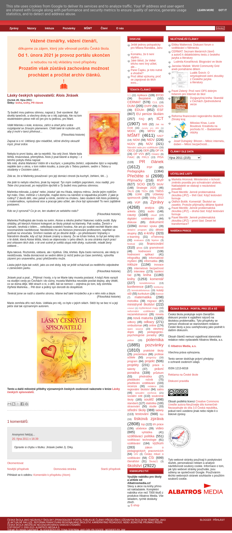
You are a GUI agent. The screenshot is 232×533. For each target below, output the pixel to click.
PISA (160, 157)
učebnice (141, 428)
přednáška (145, 376)
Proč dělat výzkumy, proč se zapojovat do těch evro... (146, 79)
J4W (123, 530)
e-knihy (149, 233)
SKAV (160, 184)
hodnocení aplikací (140, 254)
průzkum (158, 372)
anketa (131, 211)
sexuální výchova (145, 392)
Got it (222, 10)
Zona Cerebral (70, 530)
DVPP (148, 106)
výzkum (158, 443)
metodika (132, 301)
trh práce (158, 424)
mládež (130, 308)
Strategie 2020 (146, 187)
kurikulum (144, 293)
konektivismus (147, 283)
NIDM (136, 140)
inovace (159, 264)
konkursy (159, 287)
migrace (152, 301)
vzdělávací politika (141, 436)
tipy (162, 414)
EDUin (139, 110)
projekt (150, 361)
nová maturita (143, 318)
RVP (160, 180)
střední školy (136, 410)
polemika (155, 339)
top (143, 424)
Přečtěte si (138, 176)
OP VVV (138, 154)
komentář (157, 279)
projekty (133, 365)
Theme (11, 530)
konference (135, 287)
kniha (19, 102)
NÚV (149, 144)
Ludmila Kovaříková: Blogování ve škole (198, 61)
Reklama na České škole (183, 374)
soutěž (149, 399)
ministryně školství (141, 304)
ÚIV (136, 454)
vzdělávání (133, 443)
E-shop (135, 505)
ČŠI (151, 458)
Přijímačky (134, 180)
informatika (150, 261)
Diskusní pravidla (178, 381)
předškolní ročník (140, 379)
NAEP (160, 135)
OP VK (159, 150)
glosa (140, 247)
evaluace (139, 240)
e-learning (133, 236)
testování (141, 414)
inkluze (132, 264)
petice (130, 340)
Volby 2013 (157, 197)
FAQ (141, 119)
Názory (31, 28)
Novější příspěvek (18, 469)
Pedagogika (136, 171)
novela (160, 314)
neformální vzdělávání (141, 311)
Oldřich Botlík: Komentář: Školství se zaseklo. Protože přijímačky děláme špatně (197, 203)
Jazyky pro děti (150, 128)
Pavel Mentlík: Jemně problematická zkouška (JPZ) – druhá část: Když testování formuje (198, 211)
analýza (149, 207)
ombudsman (134, 325)
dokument (156, 222)
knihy (27, 102)
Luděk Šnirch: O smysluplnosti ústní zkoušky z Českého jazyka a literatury (207, 77)
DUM (131, 106)
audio (151, 211)
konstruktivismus (141, 290)
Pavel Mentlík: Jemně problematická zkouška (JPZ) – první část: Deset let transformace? (194, 220)
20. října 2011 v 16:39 (25, 438)
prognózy (151, 357)
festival (131, 243)
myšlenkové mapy (148, 308)
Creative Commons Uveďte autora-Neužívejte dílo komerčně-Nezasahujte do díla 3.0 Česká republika (193, 404)
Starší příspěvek (111, 469)
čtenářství (133, 461)
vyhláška (147, 432)
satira (160, 389)
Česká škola (15, 520)
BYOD (160, 95)
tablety (160, 410)
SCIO (141, 184)
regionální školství (138, 389)
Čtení (104, 28)
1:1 (129, 95)
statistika (151, 403)
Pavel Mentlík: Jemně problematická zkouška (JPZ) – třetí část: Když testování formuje (197, 195)
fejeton (155, 240)
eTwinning (157, 236)
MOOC (131, 131)
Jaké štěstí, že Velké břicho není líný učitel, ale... (144, 63)
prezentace (140, 354)
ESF (160, 110)
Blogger (205, 520)
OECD (131, 150)
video (160, 428)
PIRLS (145, 157)
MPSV (151, 131)
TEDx (145, 191)
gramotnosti (156, 247)
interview (139, 271)
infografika (133, 257)
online (152, 325)
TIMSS (159, 191)
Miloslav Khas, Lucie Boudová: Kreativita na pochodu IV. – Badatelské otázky (205, 127)
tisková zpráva (149, 418)
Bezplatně (145, 98)
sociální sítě (134, 396)
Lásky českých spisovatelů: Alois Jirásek (42, 95)
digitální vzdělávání (140, 218)
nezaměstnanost (137, 314)
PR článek (37, 102)
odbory (131, 322)
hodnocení (144, 251)
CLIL (154, 102)
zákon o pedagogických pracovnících (145, 449)
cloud (154, 215)
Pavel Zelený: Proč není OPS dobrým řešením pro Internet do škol (194, 92)
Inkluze (49, 28)
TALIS (130, 191)
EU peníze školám (150, 114)
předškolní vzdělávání (141, 383)
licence (160, 293)
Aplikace (142, 95)
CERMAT (134, 102)
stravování (133, 406)
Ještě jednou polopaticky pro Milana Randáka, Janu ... (146, 48)
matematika (143, 297)
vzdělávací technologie (141, 439)
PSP (149, 167)
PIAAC (131, 157)
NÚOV (131, 144)
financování (155, 243)
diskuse (132, 222)
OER (146, 150)
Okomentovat (15, 463)
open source (135, 329)
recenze (132, 386)
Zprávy (14, 28)
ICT (160, 118)
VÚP (137, 202)
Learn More (205, 10)
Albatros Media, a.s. (183, 346)
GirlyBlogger (95, 530)
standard (132, 403)
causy (131, 215)
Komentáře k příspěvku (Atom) (51, 475)
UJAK (138, 194)
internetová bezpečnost (149, 268)
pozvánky (154, 344)
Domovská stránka (65, 469)
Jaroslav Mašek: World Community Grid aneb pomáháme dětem (195, 67)
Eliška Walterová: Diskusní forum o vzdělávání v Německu (193, 46)
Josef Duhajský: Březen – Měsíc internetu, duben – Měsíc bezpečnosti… (199, 142)
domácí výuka (148, 226)
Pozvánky (69, 28)
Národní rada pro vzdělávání (142, 147)
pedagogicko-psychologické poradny (145, 333)
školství (134, 465)
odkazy (149, 322)
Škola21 (153, 461)
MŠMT (88, 28)
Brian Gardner (28, 530)
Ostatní (156, 154)
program (132, 361)
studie (153, 406)
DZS (161, 106)
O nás (120, 28)
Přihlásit (219, 520)
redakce (152, 386)
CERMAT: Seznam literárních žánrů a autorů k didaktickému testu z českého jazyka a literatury (196, 54)
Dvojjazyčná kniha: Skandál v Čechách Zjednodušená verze (206, 101)
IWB (144, 124)
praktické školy (153, 350)
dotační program (137, 229)
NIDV (151, 140)
